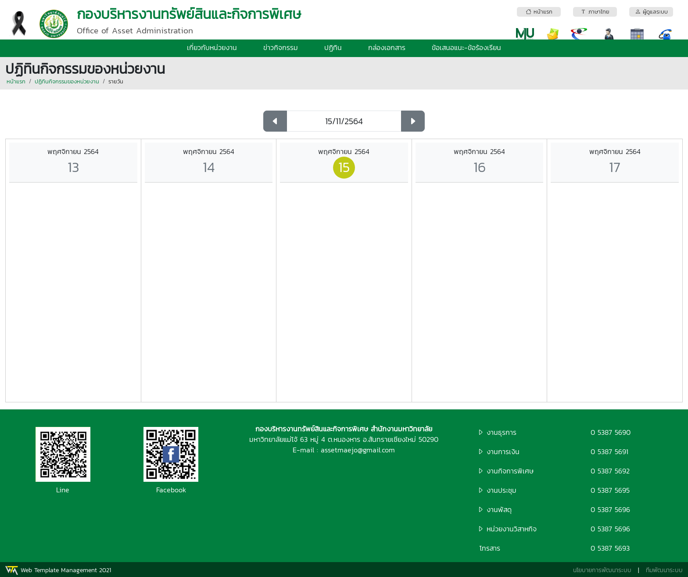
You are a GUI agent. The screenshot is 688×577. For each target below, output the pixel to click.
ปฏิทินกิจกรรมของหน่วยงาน (67, 81)
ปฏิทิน (333, 47)
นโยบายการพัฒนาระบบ (602, 570)
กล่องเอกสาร (386, 47)
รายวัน (115, 81)
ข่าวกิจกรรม (280, 47)
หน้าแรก (16, 81)
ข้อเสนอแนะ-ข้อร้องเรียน (466, 47)
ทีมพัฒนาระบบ (664, 570)
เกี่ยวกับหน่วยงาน (212, 47)
